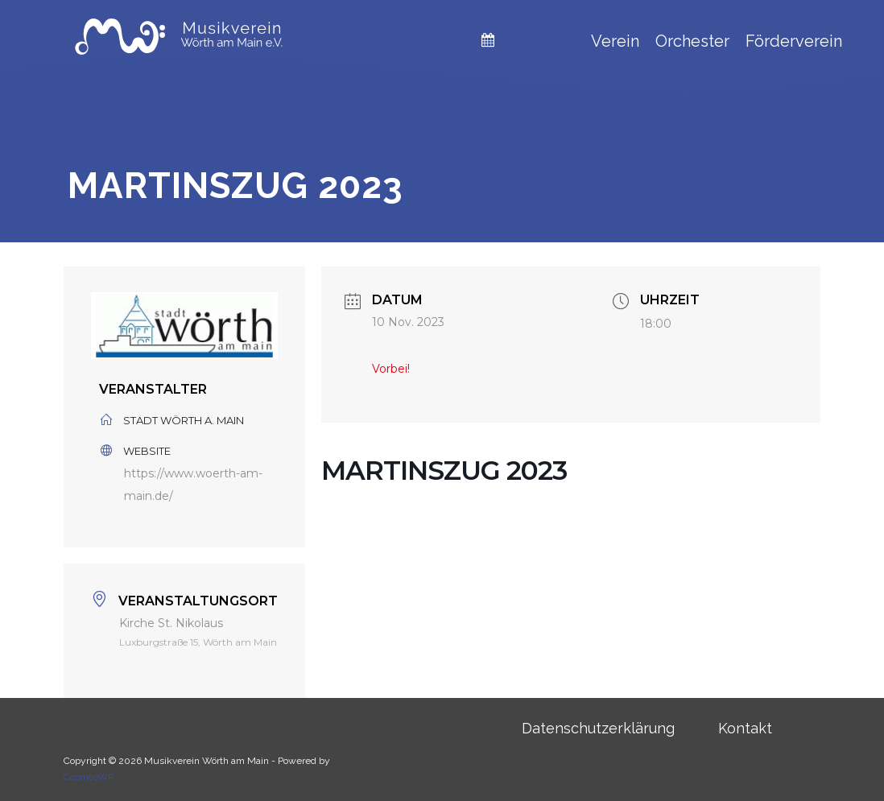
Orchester (692, 41)
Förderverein (794, 41)
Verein (615, 41)
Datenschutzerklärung (598, 728)
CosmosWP (89, 776)
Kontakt (745, 728)
